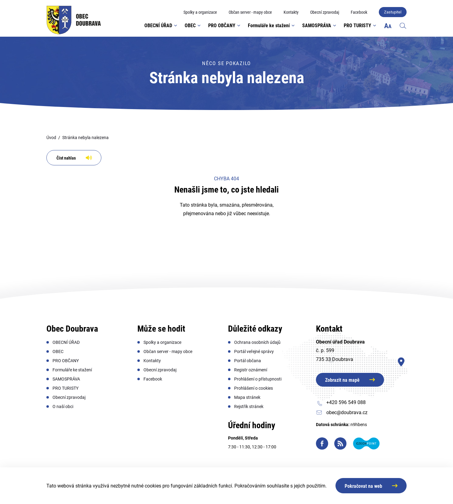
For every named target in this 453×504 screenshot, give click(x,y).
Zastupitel (392, 12)
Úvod (51, 137)
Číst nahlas (66, 158)
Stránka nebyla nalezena (85, 137)
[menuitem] (200, 12)
